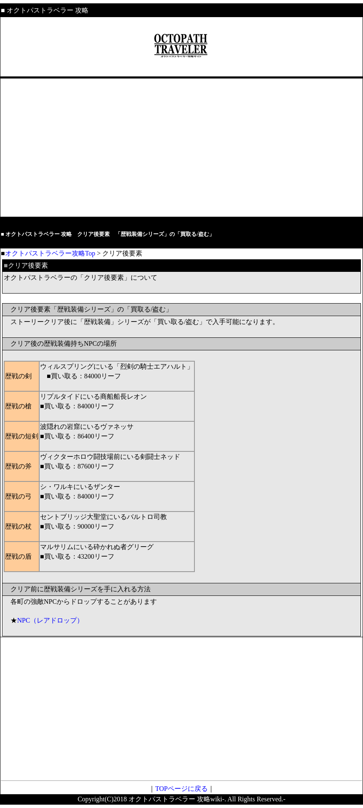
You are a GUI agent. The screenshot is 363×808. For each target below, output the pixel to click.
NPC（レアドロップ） (50, 620)
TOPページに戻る (181, 788)
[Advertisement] (181, 147)
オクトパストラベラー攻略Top (50, 253)
